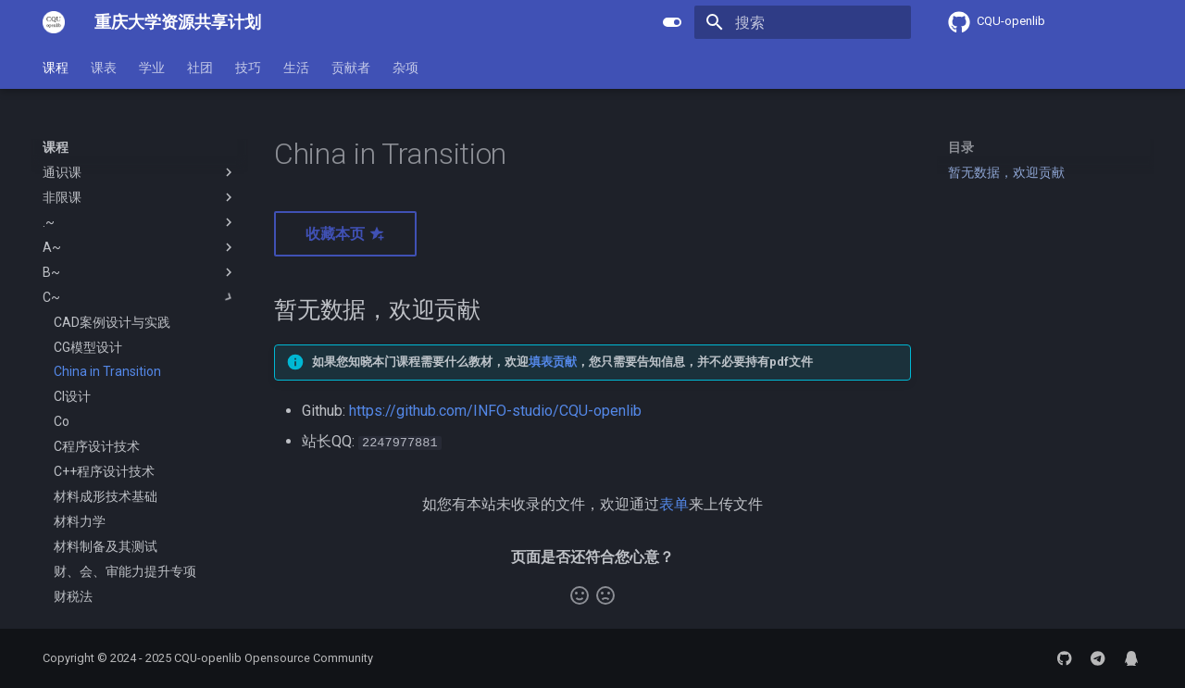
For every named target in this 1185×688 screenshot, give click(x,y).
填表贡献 (553, 362)
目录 (961, 147)
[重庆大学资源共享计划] (53, 22)
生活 (296, 67)
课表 (104, 67)
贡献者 (350, 67)
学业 (152, 67)
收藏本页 (345, 234)
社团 (200, 67)
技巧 (248, 67)
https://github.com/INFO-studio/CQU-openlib (495, 410)
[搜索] (802, 22)
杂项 (405, 67)
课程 (56, 67)
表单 (674, 503)
